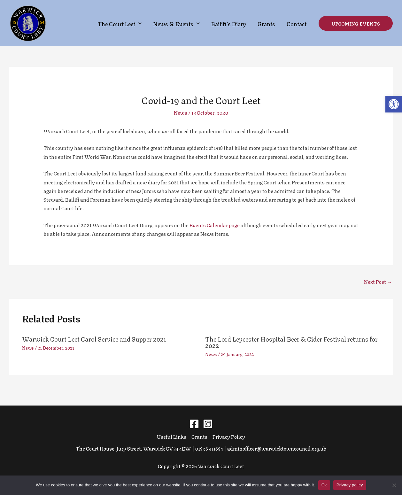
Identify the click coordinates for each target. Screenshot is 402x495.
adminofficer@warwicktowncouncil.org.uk (276, 448)
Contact (296, 23)
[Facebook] (194, 424)
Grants (266, 23)
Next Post (378, 281)
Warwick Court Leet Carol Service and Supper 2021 (94, 339)
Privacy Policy (229, 436)
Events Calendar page (214, 225)
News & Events (173, 23)
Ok (324, 485)
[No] (394, 485)
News (180, 112)
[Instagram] (208, 424)
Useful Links (171, 436)
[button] (393, 104)
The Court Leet (116, 23)
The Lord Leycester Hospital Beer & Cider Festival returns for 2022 (291, 342)
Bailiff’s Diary (228, 23)
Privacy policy (349, 485)
